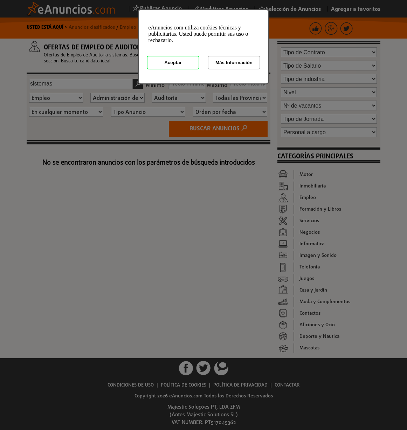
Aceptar (173, 62)
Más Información (234, 62)
